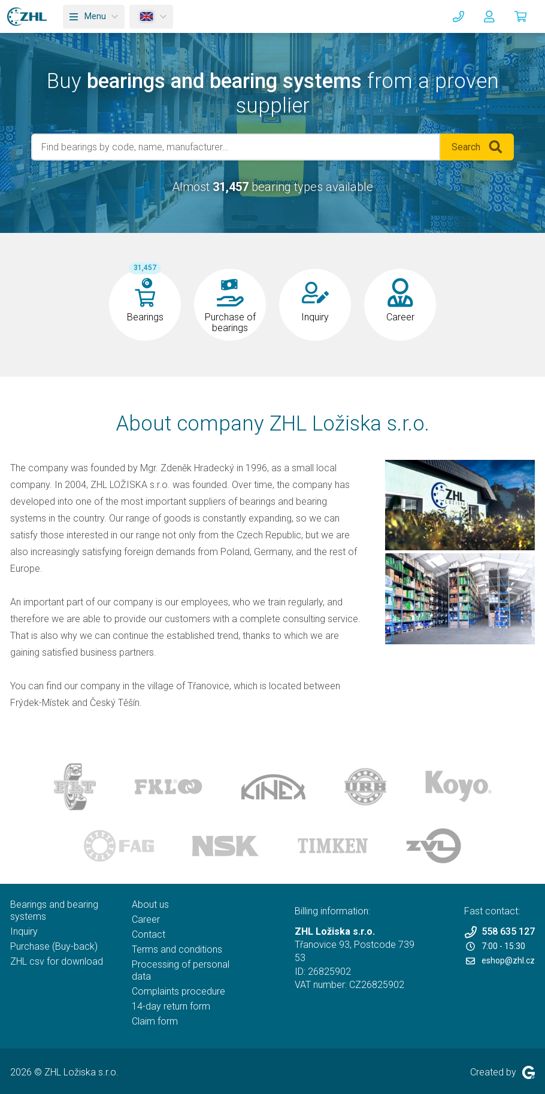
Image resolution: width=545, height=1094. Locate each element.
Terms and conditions (177, 949)
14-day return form (171, 1006)
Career (146, 919)
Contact (148, 934)
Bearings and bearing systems (54, 910)
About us (150, 904)
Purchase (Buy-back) (54, 946)
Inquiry (24, 931)
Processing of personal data (180, 970)
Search (477, 147)
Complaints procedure (178, 991)
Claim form (155, 1021)
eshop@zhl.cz (500, 960)
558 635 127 (499, 932)
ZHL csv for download (56, 961)
